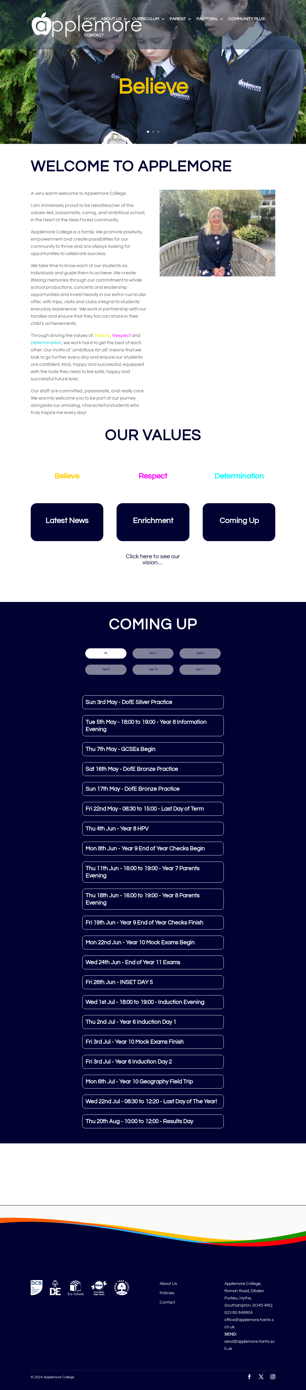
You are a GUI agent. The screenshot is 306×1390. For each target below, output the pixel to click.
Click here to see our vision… (153, 559)
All (105, 653)
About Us (111, 19)
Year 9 (106, 669)
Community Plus (246, 19)
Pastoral (207, 19)
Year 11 (200, 669)
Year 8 (200, 653)
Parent (178, 19)
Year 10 (153, 669)
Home (90, 19)
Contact (94, 35)
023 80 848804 (238, 1313)
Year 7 (153, 653)
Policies (167, 1293)
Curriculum (145, 19)
